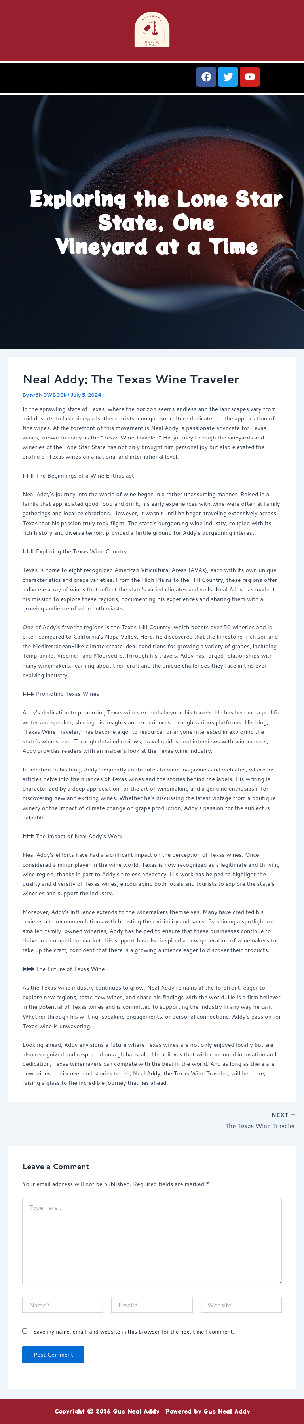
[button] (76, 81)
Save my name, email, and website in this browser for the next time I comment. (133, 1332)
